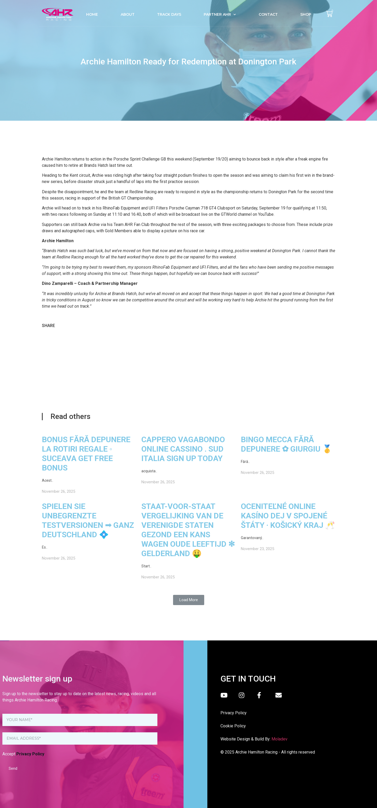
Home (92, 14)
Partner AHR (220, 14)
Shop (305, 14)
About (128, 14)
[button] (188, 600)
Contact (268, 14)
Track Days (169, 14)
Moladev (279, 739)
